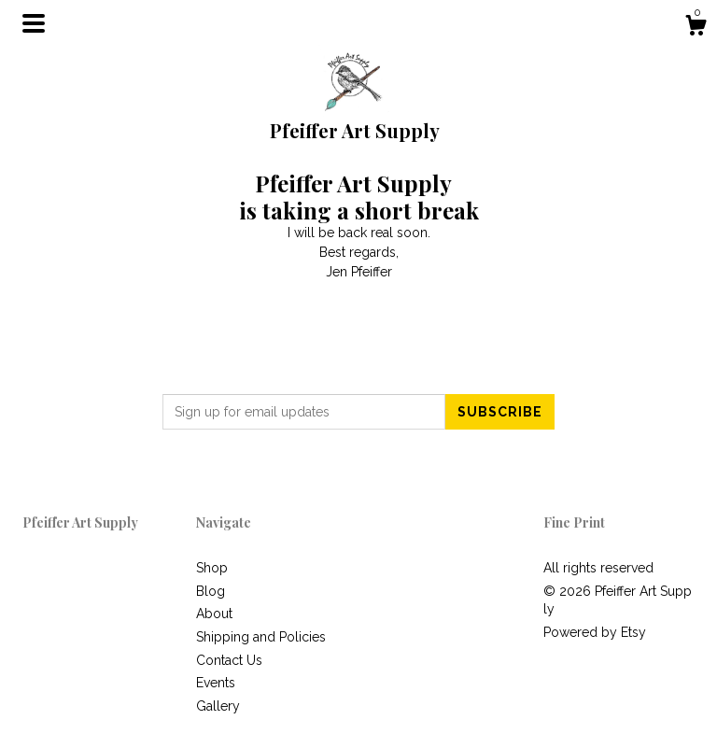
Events (215, 682)
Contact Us (229, 660)
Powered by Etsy (594, 632)
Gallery (218, 706)
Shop (212, 567)
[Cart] (695, 28)
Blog (210, 591)
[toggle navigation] (33, 23)
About (214, 613)
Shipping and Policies (261, 636)
